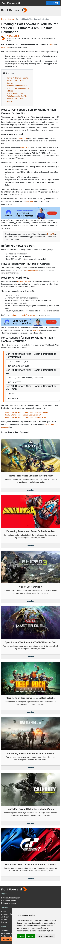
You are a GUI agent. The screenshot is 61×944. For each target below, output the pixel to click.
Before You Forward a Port (17, 86)
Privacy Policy (6, 933)
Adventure (5, 47)
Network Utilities (31, 270)
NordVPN (23, 148)
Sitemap (4, 907)
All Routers (5, 917)
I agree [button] (21, 936)
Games (11, 19)
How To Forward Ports (15, 93)
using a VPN (22, 138)
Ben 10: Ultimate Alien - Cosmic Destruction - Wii (23, 415)
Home (3, 19)
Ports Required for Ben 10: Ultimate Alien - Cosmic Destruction (17, 98)
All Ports (4, 919)
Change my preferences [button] (45, 936)
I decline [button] (30, 936)
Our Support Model (8, 900)
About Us (4, 931)
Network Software (8, 914)
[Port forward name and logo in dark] (14, 10)
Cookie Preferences (8, 936)
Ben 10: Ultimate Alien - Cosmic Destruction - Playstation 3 (27, 412)
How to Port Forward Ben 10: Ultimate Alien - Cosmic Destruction (17, 80)
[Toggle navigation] (57, 10)
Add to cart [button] (52, 3)
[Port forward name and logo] (10, 3)
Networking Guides (8, 903)
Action (51, 45)
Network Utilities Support (10, 898)
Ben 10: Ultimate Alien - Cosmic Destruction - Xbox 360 (25, 417)
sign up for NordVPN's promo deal (25, 315)
